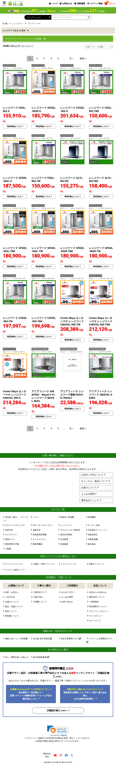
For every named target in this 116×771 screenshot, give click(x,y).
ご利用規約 (94, 602)
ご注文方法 (10, 597)
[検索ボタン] (89, 17)
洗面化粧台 (93, 534)
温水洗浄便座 (66, 534)
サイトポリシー (96, 616)
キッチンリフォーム (14, 564)
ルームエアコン (39, 539)
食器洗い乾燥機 (67, 517)
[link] (58, 731)
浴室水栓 (9, 530)
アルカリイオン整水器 (70, 530)
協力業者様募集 (41, 657)
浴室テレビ (10, 539)
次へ (71, 58)
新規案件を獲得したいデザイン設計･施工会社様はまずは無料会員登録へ (85, 694)
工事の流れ (38, 597)
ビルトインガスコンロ (15, 525)
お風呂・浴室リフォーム (43, 564)
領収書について (12, 616)
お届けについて (89, 487)
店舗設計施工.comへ (57, 710)
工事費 (8, 549)
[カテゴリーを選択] (37, 17)
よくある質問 (88, 494)
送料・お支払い (12, 592)
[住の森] (15, 3)
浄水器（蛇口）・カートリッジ (16, 519)
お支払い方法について (92, 474)
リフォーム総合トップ (15, 570)
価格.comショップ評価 (16, 638)
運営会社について (90, 500)
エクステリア (11, 534)
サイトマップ (95, 620)
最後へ (83, 58)
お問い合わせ (67, 602)
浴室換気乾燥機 (39, 534)
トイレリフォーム (68, 564)
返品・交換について (14, 606)
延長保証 (92, 544)
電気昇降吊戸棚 (12, 544)
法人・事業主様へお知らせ (17, 657)
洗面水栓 (36, 530)
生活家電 (64, 539)
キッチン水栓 (94, 525)
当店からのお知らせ (98, 592)
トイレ (36, 517)
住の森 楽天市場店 (42, 638)
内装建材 (64, 544)
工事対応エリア (40, 592)
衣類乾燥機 (93, 539)
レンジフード (14, 30)
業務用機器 (37, 544)
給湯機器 (92, 517)
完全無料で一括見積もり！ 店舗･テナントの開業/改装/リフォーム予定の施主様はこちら (31, 694)
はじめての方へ (68, 592)
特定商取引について (98, 606)
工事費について (40, 602)
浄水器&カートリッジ (97, 530)
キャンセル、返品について (94, 481)
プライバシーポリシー (99, 611)
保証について (11, 611)
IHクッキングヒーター (42, 525)
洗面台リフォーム (96, 564)
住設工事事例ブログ (71, 638)
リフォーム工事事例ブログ (99, 640)
